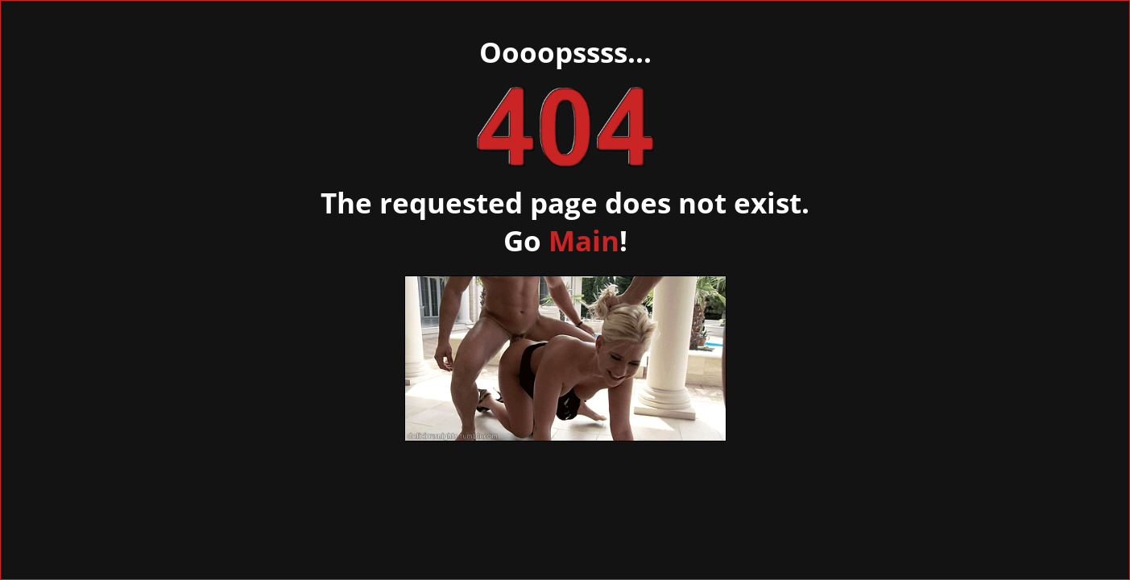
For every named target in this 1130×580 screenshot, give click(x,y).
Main (583, 240)
